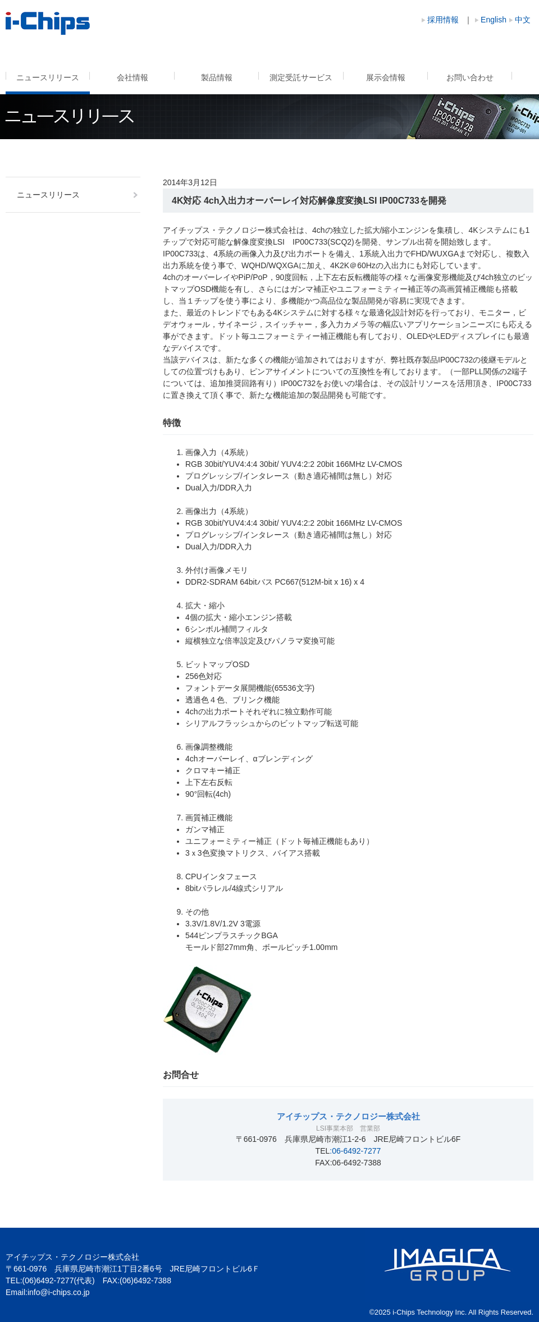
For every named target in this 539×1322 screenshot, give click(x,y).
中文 (523, 19)
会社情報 (132, 77)
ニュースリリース (47, 77)
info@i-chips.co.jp (59, 1292)
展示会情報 (385, 77)
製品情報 (216, 77)
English (493, 19)
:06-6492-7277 (355, 1150)
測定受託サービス (301, 77)
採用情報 (443, 19)
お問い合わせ (470, 77)
